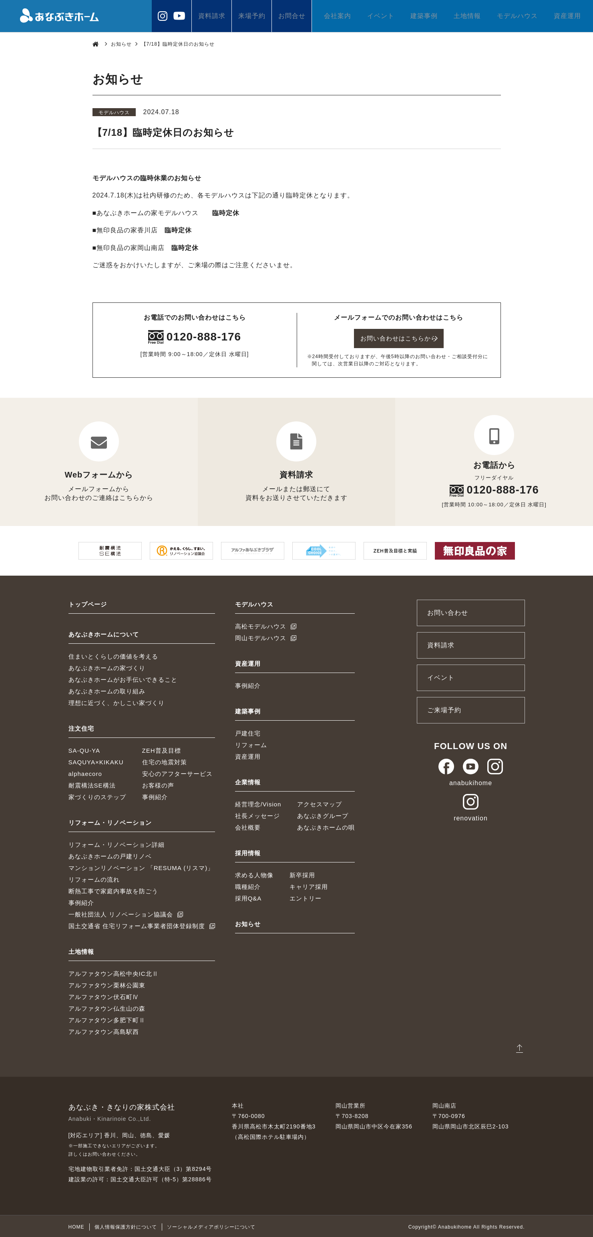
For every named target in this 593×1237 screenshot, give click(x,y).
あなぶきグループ (322, 814)
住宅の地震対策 (164, 760)
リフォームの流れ (94, 877)
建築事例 (424, 15)
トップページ (87, 602)
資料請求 (211, 15)
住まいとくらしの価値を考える (113, 654)
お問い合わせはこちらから (398, 337)
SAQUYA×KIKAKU (96, 760)
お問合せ (292, 15)
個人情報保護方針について (125, 1225)
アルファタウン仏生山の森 (106, 1006)
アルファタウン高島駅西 (103, 1030)
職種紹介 (248, 885)
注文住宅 (81, 726)
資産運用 (567, 15)
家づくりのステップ (97, 795)
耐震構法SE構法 (92, 783)
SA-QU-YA (84, 748)
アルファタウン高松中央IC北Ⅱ (113, 972)
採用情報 (248, 851)
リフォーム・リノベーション (110, 821)
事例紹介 (155, 795)
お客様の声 (158, 783)
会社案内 (337, 15)
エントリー (305, 896)
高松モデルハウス (260, 624)
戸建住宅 (248, 731)
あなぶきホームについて (103, 632)
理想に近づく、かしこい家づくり (116, 701)
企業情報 (248, 780)
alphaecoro (85, 772)
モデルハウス (517, 15)
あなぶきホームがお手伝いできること (122, 678)
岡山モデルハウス (260, 636)
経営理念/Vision (258, 802)
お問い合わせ (447, 611)
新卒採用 (302, 873)
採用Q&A (248, 896)
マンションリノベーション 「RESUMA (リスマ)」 (141, 866)
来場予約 (251, 15)
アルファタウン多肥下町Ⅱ (106, 1018)
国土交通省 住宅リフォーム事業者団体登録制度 (136, 924)
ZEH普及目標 (161, 748)
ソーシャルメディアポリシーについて (211, 1225)
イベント (380, 15)
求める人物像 (254, 873)
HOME (76, 1225)
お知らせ (121, 44)
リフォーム (251, 743)
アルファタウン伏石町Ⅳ (103, 995)
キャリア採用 (308, 885)
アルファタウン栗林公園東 (106, 983)
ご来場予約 (444, 708)
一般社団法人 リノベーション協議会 (120, 912)
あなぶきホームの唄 (326, 825)
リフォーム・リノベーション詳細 (116, 843)
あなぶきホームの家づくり (106, 666)
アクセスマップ (319, 802)
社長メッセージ (257, 814)
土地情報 (467, 15)
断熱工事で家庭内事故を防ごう (113, 889)
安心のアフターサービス (177, 772)
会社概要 (248, 825)
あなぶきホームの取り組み (106, 689)
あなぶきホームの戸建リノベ (110, 854)
